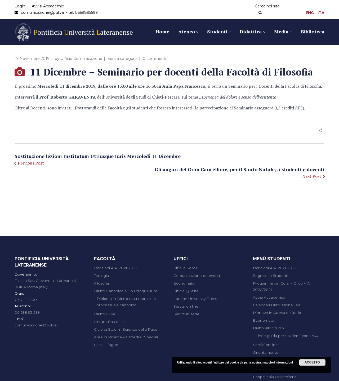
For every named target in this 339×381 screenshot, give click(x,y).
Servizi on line (185, 306)
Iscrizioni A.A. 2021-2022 (115, 268)
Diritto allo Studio (268, 328)
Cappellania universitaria (274, 377)
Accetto (312, 362)
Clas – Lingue (106, 345)
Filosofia (101, 283)
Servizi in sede (186, 314)
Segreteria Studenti (270, 275)
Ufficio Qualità (185, 291)
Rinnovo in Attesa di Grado (277, 313)
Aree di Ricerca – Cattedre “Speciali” (126, 337)
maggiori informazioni (277, 362)
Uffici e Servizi (185, 268)
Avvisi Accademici (48, 6)
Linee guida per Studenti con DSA (287, 336)
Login (20, 6)
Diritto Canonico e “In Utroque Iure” (126, 291)
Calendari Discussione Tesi (277, 305)
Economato (184, 283)
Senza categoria (122, 58)
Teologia (101, 275)
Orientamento (265, 352)
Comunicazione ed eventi (196, 275)
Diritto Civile (104, 314)
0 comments (155, 58)
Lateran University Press (195, 298)
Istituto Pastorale (109, 322)
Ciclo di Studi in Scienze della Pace (125, 329)
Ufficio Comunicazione (81, 58)
